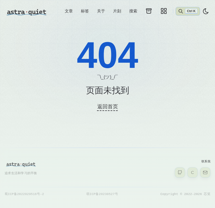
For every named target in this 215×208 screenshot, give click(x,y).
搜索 (133, 11)
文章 (69, 11)
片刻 (117, 11)
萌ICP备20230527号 (102, 194)
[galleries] (164, 11)
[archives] (149, 11)
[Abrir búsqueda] (188, 11)
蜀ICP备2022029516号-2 (24, 194)
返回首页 (107, 106)
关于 (101, 11)
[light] (205, 11)
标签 (85, 11)
